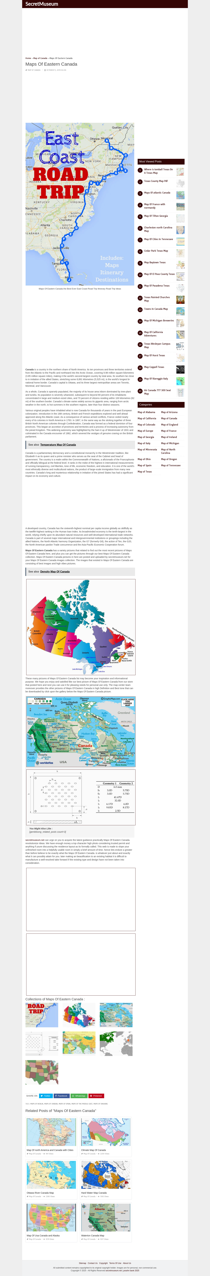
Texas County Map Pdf (156, 181)
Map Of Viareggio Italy (156, 378)
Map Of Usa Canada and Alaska (43, 1235)
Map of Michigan (170, 443)
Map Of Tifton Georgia (156, 215)
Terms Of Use (115, 1263)
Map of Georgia (146, 437)
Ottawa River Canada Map (40, 1193)
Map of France (169, 430)
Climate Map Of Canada (93, 1150)
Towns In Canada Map (156, 308)
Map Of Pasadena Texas (156, 285)
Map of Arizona (169, 412)
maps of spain (64, 1104)
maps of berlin (36, 1104)
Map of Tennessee (171, 465)
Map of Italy (144, 443)
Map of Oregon (169, 459)
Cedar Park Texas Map (156, 250)
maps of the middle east (82, 1104)
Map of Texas (145, 471)
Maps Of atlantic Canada (157, 192)
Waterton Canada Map (92, 1235)
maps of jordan (51, 1104)
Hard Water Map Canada (94, 1193)
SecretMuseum (41, 4)
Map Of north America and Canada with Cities (50, 1150)
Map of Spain (145, 465)
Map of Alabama (146, 412)
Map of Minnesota (147, 449)
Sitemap (82, 1263)
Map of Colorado (146, 424)
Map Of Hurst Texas (154, 355)
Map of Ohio (144, 459)
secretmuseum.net (34, 840)
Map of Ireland (169, 437)
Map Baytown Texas (155, 262)
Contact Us (92, 1263)
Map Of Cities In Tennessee (158, 239)
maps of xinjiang (101, 1104)
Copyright (103, 1263)
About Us (127, 1263)
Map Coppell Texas (154, 367)
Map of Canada (34, 70)
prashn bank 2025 (131, 1270)
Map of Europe (145, 430)
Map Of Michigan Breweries (159, 320)
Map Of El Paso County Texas (159, 274)
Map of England (169, 424)
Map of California (147, 418)
